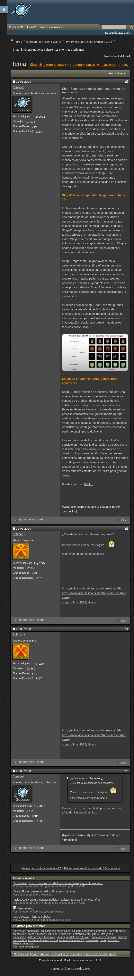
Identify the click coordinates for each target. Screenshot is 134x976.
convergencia (117, 930)
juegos (61, 937)
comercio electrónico (94, 930)
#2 (126, 528)
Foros (18, 41)
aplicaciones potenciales (55, 930)
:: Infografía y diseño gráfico (44, 41)
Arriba (112, 954)
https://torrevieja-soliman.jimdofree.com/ (88, 593)
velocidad (28, 943)
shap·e (17, 943)
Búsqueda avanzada (117, 32)
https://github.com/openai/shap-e (83, 553)
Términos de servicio (95, 954)
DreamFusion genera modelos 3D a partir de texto (44, 891)
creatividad (19, 934)
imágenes (107, 934)
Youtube (120, 593)
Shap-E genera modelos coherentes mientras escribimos (78, 64)
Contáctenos (21, 954)
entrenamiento (82, 934)
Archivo (44, 954)
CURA (66, 597)
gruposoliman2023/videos (79, 602)
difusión (53, 934)
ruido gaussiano (109, 940)
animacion (33, 930)
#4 (126, 770)
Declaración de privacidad (66, 954)
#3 (126, 628)
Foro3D (31, 27)
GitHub (88, 484)
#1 (126, 81)
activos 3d (19, 930)
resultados (91, 940)
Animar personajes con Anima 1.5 (41, 868)
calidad (76, 930)
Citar (122, 520)
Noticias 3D (16, 27)
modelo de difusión (77, 937)
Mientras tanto (25, 908)
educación (65, 934)
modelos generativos (103, 937)
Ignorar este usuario (29, 519)
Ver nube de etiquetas (26, 946)
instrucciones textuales (41, 937)
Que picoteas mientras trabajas (32, 916)
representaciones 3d (71, 940)
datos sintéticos (37, 934)
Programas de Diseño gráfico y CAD (89, 41)
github (96, 934)
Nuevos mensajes (52, 27)
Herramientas (117, 73)
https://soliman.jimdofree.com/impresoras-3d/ (91, 588)
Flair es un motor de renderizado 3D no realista (92, 868)
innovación (19, 937)
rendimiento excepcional (43, 940)
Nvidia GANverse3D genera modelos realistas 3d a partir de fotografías (57, 899)
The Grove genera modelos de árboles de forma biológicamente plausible (58, 883)
